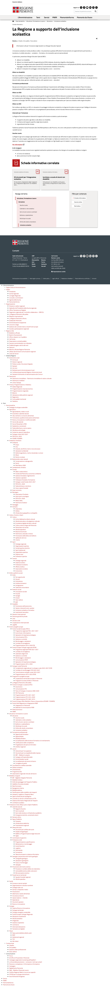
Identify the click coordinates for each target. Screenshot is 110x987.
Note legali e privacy (35, 278)
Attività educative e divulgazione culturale (27, 521)
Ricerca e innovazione (18, 904)
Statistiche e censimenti (19, 426)
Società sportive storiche (22, 548)
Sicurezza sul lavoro (18, 896)
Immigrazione (19, 585)
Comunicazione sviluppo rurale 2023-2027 (27, 672)
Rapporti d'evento (20, 809)
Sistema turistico (20, 563)
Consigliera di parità (21, 763)
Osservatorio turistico (21, 569)
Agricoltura (12, 409)
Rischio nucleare (20, 457)
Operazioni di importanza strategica (25, 635)
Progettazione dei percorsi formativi (25, 745)
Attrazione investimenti (19, 916)
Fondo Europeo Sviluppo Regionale (22, 914)
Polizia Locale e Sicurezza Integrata (22, 364)
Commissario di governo (19, 838)
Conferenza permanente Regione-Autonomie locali (27, 372)
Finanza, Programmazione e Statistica (20, 385)
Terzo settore (19, 600)
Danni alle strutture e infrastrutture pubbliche (28, 813)
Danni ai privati (19, 811)
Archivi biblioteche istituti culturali (25, 519)
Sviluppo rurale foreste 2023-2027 (25, 482)
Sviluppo (11, 906)
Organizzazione (10, 304)
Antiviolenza (19, 581)
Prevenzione (16, 892)
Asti (33, 262)
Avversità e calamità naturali (20, 414)
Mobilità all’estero (20, 738)
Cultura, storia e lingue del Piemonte (25, 525)
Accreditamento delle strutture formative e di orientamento (32, 741)
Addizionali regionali (18, 937)
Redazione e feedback (67, 278)
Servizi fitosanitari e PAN (19, 424)
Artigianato (15, 921)
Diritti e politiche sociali (16, 573)
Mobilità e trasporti (14, 776)
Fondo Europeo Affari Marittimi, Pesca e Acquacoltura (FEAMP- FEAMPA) (33, 701)
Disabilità (15, 604)
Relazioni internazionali (16, 316)
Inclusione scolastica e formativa (24, 610)
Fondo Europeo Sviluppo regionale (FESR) (24, 647)
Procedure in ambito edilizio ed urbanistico (27, 869)
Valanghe (18, 865)
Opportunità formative (21, 734)
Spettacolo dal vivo (20, 538)
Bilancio (14, 393)
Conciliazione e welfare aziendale (21, 765)
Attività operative (20, 879)
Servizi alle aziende (17, 422)
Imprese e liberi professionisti (17, 950)
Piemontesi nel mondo (22, 527)
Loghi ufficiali (55, 278)
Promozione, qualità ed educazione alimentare (25, 418)
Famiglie (17, 596)
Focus (11, 956)
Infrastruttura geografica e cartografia (26, 513)
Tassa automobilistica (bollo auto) (22, 933)
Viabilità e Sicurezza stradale (20, 784)
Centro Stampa (16, 383)
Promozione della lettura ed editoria (25, 536)
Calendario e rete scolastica (27, 209)
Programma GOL (17, 772)
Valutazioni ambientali (21, 451)
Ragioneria (15, 397)
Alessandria (35, 260)
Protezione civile (17, 840)
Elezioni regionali (17, 362)
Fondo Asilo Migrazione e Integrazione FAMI (25, 703)
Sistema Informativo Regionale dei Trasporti (25, 801)
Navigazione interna (18, 788)
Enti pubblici (12, 947)
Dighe (17, 836)
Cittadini (11, 945)
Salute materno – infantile (19, 898)
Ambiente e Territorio (15, 441)
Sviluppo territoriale (18, 910)
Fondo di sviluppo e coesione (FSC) (22, 685)
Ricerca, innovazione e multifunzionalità (23, 420)
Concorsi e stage (14, 325)
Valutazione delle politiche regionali (22, 395)
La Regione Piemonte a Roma (17, 318)
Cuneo (34, 266)
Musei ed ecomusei (21, 532)
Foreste (14, 469)
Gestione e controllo (21, 639)
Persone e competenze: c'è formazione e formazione (24, 964)
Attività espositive (20, 529)
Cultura (14, 517)
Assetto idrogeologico (21, 832)
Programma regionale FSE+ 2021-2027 (26, 631)
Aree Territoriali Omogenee (17, 976)
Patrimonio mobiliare (18, 381)
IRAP (13, 935)
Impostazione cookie (58, 272)
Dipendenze (15, 900)
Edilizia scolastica (17, 767)
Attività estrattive (17, 918)
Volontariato (18, 850)
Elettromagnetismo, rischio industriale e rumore (29, 453)
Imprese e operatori (21, 478)
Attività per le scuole (25, 218)
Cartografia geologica (21, 858)
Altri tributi (15, 941)
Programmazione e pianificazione (25, 842)
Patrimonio (12, 376)
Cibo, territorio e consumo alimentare (23, 416)
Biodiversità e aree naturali (20, 459)
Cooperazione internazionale (20, 623)
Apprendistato (19, 736)
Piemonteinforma (14, 302)
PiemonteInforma (67, 17)
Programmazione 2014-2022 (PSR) (25, 674)
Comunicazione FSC (21, 689)
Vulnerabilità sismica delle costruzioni (26, 871)
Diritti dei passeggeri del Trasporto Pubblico (24, 782)
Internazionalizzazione (18, 927)
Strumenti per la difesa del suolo (24, 830)
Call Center (12, 339)
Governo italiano (17, 2)
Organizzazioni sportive (22, 546)
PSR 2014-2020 (20, 484)
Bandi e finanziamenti (15, 335)
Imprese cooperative (18, 923)
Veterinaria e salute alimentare (21, 894)
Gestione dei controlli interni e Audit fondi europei (23, 327)
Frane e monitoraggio (21, 863)
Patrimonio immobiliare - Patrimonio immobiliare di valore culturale (31, 378)
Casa (13, 618)
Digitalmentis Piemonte (16, 968)
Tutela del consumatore (22, 587)
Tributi (11, 931)
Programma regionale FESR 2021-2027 (26, 649)
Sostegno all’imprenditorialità (23, 757)
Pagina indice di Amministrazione (15, 287)
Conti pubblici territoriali (19, 399)
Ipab (16, 602)
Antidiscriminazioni (20, 583)
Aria (16, 447)
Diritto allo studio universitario (28, 222)
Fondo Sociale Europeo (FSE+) (21, 629)
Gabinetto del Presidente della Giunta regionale (22, 308)
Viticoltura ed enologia (18, 430)
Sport (13, 542)
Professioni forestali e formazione (25, 480)
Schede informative (80, 198)
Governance (18, 687)
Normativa (77, 206)
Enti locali (15, 360)
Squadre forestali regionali (23, 877)
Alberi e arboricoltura (21, 472)
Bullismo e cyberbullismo (26, 215)
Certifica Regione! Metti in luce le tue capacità (22, 972)
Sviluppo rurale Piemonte (19, 666)
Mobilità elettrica (17, 790)
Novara (43, 260)
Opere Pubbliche (17, 819)
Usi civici (14, 368)
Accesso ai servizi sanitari (19, 883)
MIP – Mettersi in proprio (22, 755)
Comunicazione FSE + (21, 637)
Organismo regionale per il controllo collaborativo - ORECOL (26, 312)
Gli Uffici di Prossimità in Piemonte (19, 958)
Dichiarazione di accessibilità (19, 278)
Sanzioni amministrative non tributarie (20, 343)
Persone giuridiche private (19, 616)
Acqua (17, 445)
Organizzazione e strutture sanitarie (22, 885)
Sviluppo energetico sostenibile (21, 912)
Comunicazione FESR (21, 660)
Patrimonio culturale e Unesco (24, 534)
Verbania (44, 264)
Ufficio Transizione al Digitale (17, 310)
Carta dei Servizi (13, 354)
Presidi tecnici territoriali (19, 875)
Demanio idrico (16, 817)
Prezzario (18, 821)
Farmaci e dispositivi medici (20, 890)
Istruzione (21, 202)
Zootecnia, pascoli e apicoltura (21, 432)
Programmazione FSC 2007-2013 (25, 699)
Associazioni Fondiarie (21, 494)
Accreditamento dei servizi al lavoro (25, 761)
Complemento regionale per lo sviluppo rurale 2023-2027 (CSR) (33, 668)
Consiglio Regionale (15, 296)
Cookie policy (46, 278)
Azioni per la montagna (22, 496)
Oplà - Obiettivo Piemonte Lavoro (19, 970)
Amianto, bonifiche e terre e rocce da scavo (27, 449)
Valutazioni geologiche (21, 861)
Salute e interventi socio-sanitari (24, 608)
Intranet (94, 278)
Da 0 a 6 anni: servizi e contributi (28, 212)
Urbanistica (18, 509)
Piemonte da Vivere (84, 17)
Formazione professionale (19, 732)
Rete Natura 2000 (20, 465)
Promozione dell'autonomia (23, 606)
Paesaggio (15, 505)
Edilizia (17, 511)
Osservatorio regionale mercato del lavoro (24, 774)
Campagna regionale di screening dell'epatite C (22, 960)
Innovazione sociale (21, 592)
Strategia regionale (20, 544)
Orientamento (16, 770)
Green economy (16, 490)
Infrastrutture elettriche (22, 823)
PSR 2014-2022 (17, 436)
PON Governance (17, 710)
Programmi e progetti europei (20, 676)
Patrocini (11, 347)
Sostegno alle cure (17, 887)
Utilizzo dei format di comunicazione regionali (22, 352)
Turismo (14, 558)
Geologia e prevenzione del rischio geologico (25, 856)
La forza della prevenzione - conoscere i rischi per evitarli (25, 962)
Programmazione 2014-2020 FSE (25, 645)
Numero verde (55, 258)
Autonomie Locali (14, 358)
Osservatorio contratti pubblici (18, 341)
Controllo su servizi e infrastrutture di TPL (24, 798)
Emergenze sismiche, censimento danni (26, 815)
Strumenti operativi (17, 902)
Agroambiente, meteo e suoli (20, 412)
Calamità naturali (17, 807)
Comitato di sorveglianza (22, 643)
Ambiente (15, 443)
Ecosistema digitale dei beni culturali (25, 523)
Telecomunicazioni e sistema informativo (27, 854)
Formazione (18, 852)
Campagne (12, 966)
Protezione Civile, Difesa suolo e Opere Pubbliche (23, 805)
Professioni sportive (21, 556)
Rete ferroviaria (16, 786)
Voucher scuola (24, 205)
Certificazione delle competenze (24, 743)
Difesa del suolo (17, 827)
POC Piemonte (19, 693)
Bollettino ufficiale (14, 333)
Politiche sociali (16, 589)
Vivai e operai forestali (21, 488)
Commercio (15, 925)
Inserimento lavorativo (21, 612)
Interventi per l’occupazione (23, 751)
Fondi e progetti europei (16, 627)
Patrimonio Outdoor (21, 503)
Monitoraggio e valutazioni (23, 641)
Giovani (17, 579)
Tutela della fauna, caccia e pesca (21, 428)
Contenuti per (10, 943)
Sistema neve (19, 554)
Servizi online (78, 202)
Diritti (13, 575)
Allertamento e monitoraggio (23, 844)
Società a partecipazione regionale (19, 329)
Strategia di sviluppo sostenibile (18, 407)
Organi (8, 289)
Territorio (14, 507)
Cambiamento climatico (19, 467)
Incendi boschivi (20, 846)
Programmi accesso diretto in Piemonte (26, 681)
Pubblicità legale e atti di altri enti (18, 345)
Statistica (15, 401)
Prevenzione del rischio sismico (21, 867)
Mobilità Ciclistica (17, 780)
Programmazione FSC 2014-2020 (25, 697)
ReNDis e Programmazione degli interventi (27, 834)
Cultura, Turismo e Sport (16, 515)
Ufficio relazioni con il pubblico (18, 337)
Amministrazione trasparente (17, 323)
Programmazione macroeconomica (22, 389)
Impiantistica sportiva (21, 552)
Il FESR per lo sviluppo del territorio (19, 974)
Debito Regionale (17, 387)
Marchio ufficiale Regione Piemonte (19, 349)
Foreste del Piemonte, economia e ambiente (28, 474)
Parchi (17, 463)
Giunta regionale (14, 294)
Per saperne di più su (26, 179)
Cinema (17, 540)
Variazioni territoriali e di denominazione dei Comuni (27, 374)
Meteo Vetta (18, 501)
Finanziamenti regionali (22, 825)
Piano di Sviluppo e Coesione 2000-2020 (27, 691)
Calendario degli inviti (21, 654)
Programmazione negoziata (20, 391)
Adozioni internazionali (19, 614)
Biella (33, 264)
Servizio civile (16, 621)
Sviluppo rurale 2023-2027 (20, 434)
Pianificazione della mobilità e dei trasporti (24, 792)
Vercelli (43, 266)
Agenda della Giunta (15, 300)
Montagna (15, 492)
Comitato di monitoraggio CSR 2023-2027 (27, 670)
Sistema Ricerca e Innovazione (21, 908)
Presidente (12, 292)
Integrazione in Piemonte (22, 705)
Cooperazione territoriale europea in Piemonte (28, 678)
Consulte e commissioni (16, 298)
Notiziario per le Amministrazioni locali (23, 370)
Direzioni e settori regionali (17, 306)
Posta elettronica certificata (82, 278)
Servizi (46, 17)
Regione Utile (10, 331)
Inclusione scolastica (25, 225)
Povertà (17, 594)
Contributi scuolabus (18, 803)
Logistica (17, 848)
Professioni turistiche (21, 565)
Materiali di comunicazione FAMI (24, 707)
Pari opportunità (20, 577)
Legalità (14, 625)
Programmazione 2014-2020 (23, 664)
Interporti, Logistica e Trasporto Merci (23, 794)
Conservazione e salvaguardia (24, 461)
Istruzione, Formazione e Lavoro (26, 198)
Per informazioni (17, 145)
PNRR (54, 17)
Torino (43, 262)
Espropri (14, 366)
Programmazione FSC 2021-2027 (25, 695)
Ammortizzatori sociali (21, 759)
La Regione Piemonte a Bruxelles (18, 314)
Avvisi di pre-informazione (23, 633)
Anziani (17, 598)
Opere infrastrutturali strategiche (21, 796)
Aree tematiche (10, 405)
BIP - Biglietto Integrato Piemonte (22, 778)
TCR (13, 939)
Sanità (11, 881)
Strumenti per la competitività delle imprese (28, 753)
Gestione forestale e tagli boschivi (25, 476)
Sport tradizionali (20, 550)
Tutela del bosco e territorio (23, 486)
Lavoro (14, 749)
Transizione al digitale (18, 929)
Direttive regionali (20, 747)
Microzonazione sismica (22, 873)
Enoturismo (18, 571)
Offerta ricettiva (19, 567)
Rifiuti (17, 455)
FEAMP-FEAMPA (17, 438)
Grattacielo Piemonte (15, 320)
